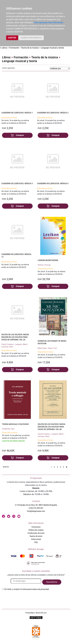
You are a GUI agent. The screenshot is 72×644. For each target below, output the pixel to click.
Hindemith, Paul (8, 429)
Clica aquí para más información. (49, 22)
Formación (14, 48)
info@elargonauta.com (36, 511)
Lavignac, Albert (21, 344)
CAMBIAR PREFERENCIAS (31, 38)
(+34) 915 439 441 (36, 508)
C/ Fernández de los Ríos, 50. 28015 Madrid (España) (36, 505)
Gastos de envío (36, 536)
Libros (4, 48)
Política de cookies (36, 530)
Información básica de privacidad (35, 589)
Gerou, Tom (52, 348)
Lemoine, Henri (7, 347)
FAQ (36, 542)
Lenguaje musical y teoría (52, 48)
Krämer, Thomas (44, 265)
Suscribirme (51, 582)
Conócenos (36, 527)
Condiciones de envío (36, 533)
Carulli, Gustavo (7, 344)
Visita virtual (36, 539)
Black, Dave (42, 348)
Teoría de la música (30, 48)
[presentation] (21, 597)
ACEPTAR (12, 38)
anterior (6, 467)
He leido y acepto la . (26, 589)
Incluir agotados (8, 68)
